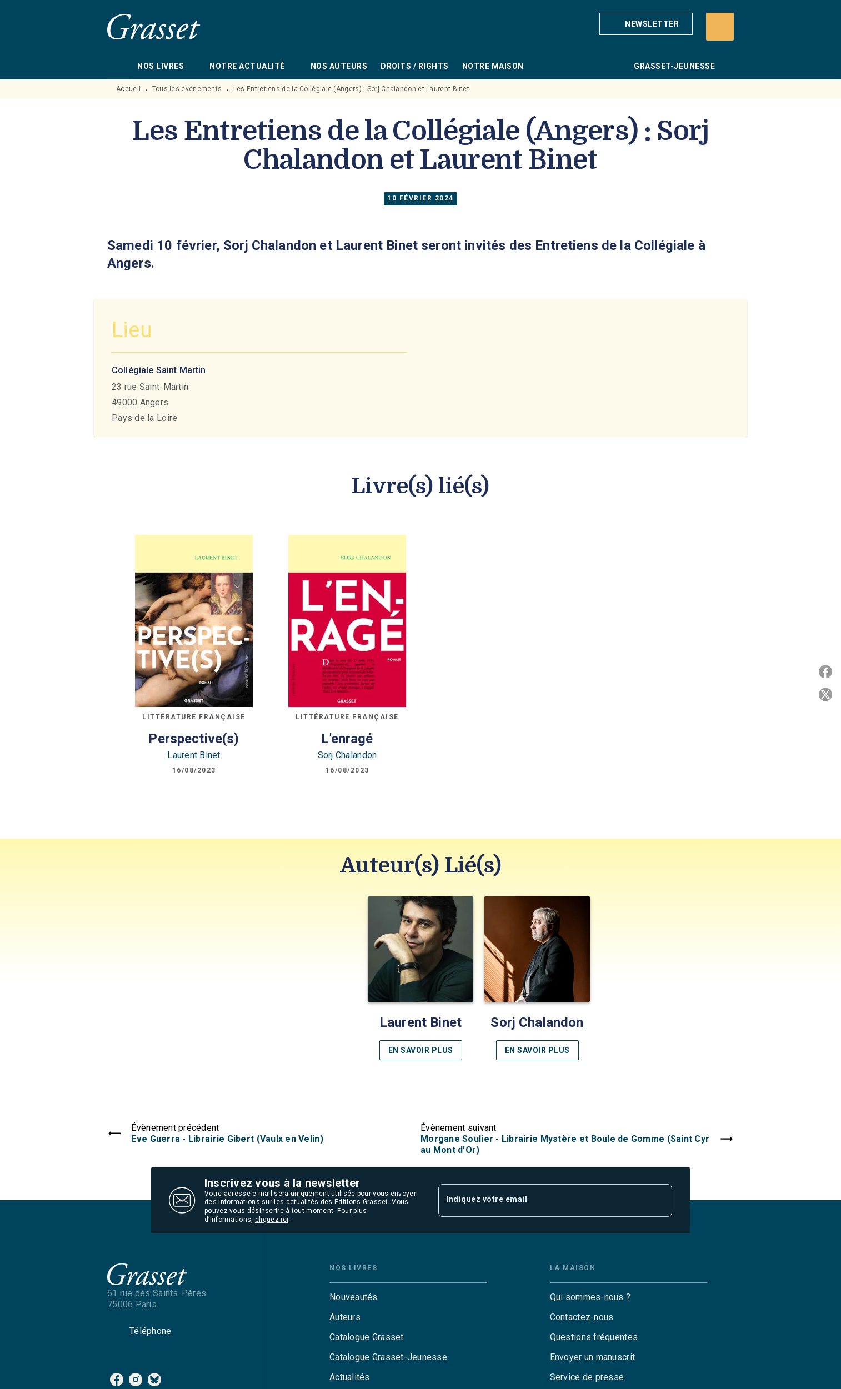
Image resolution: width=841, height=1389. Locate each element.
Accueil (128, 89)
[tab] (119, 66)
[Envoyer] (658, 1200)
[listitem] (116, 1379)
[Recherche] (720, 27)
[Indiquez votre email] (541, 1200)
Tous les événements (187, 89)
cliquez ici (271, 1219)
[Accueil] (154, 26)
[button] (646, 24)
